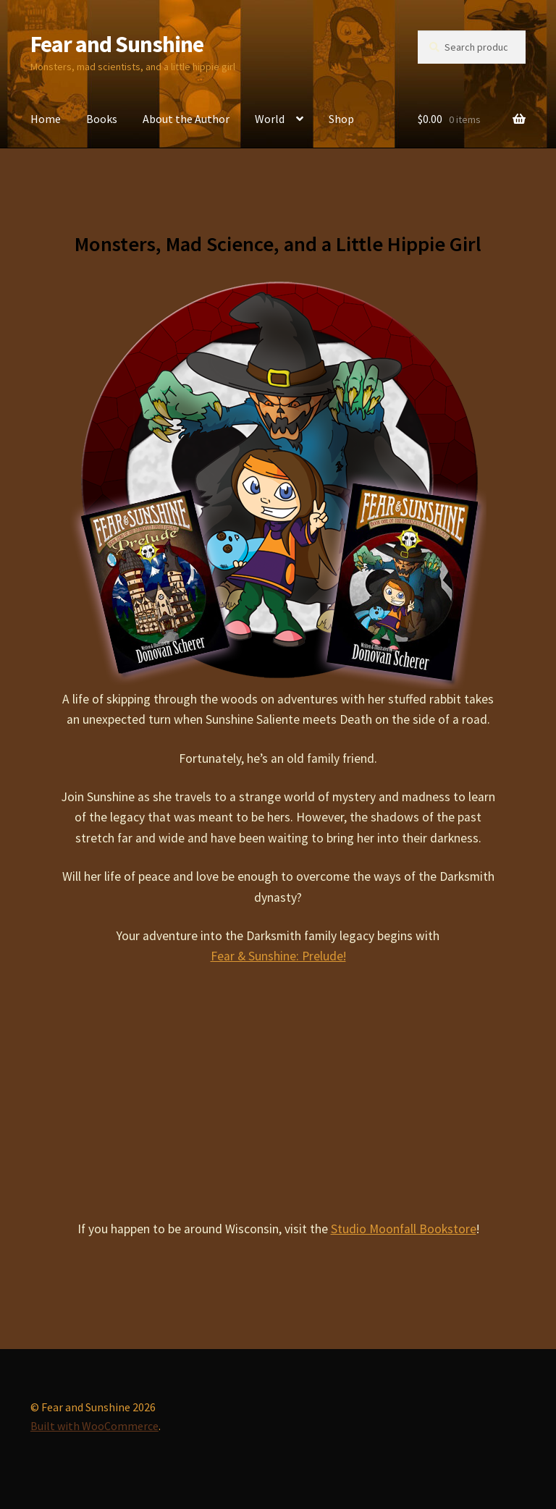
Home (45, 118)
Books (101, 118)
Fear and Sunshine (116, 44)
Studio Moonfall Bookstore (403, 1229)
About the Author (186, 118)
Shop (341, 118)
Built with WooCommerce (94, 1426)
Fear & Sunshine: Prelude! (278, 956)
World (270, 118)
